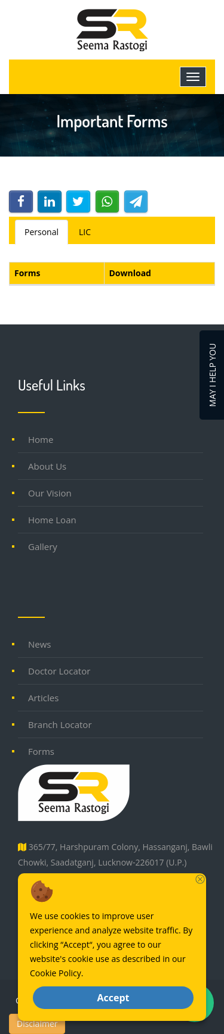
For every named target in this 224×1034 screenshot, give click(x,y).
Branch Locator (60, 724)
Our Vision (50, 493)
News (39, 644)
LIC (85, 232)
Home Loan (52, 520)
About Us (47, 466)
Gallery (42, 546)
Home (40, 439)
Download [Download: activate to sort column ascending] (130, 273)
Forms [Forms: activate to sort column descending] (27, 273)
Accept (113, 997)
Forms (41, 751)
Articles (43, 698)
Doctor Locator (59, 671)
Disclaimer (37, 1023)
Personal (41, 232)
